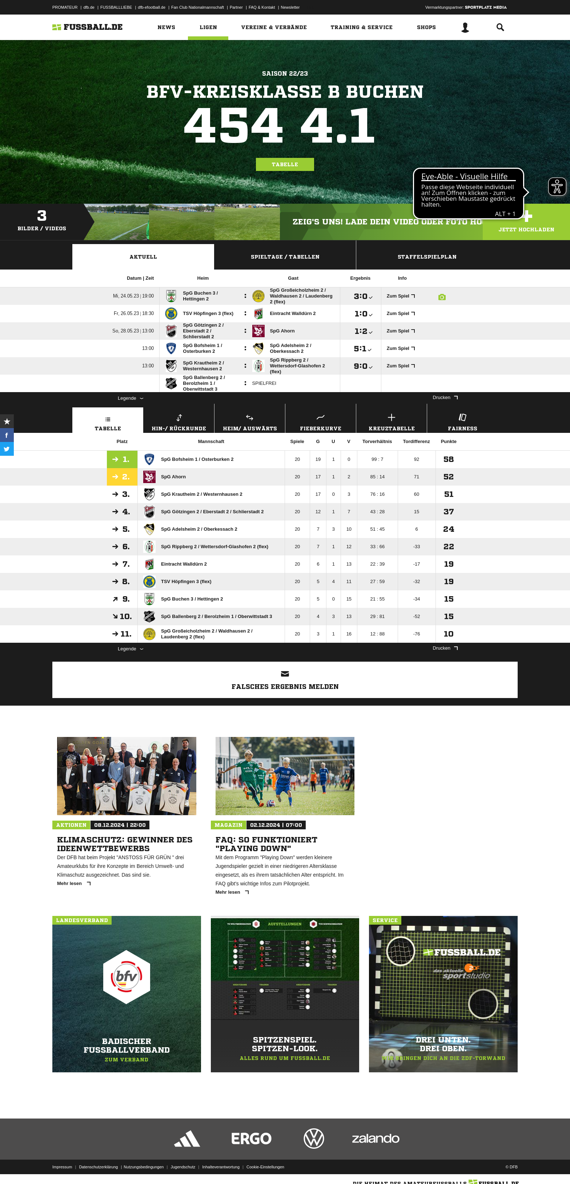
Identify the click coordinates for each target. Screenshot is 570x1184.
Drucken (445, 397)
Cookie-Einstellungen (265, 1167)
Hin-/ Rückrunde (178, 421)
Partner (236, 7)
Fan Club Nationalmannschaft (197, 7)
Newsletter (290, 7)
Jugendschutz (182, 1167)
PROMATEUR (64, 7)
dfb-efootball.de (151, 7)
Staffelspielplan (427, 256)
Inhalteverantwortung (221, 1167)
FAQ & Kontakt (262, 7)
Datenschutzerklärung (98, 1167)
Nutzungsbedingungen (144, 1167)
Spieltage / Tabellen (285, 256)
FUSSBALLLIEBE (116, 7)
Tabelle (285, 164)
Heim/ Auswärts (249, 421)
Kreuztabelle (391, 421)
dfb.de (89, 7)
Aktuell (143, 256)
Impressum (62, 1167)
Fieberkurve (320, 421)
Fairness (462, 421)
